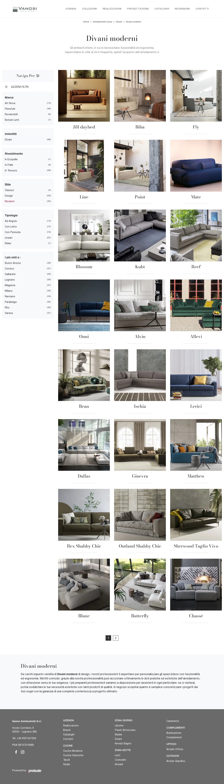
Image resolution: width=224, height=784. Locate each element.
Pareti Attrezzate (125, 730)
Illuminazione (173, 733)
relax (8, 243)
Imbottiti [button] (11, 134)
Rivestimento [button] (14, 153)
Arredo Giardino (175, 761)
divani (8, 139)
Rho (7, 307)
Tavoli (66, 759)
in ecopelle (11, 159)
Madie (118, 734)
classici (9, 190)
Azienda (70, 9)
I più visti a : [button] (13, 257)
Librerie (119, 725)
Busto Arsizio (13, 263)
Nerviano (10, 296)
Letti (117, 755)
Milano (9, 291)
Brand (66, 730)
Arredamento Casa (102, 22)
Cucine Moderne (72, 750)
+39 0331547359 (26, 738)
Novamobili (11, 114)
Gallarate (10, 274)
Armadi (119, 764)
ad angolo (11, 221)
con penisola (12, 232)
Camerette (172, 721)
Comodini (120, 759)
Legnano (10, 279)
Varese (9, 313)
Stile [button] (8, 184)
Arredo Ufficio (174, 749)
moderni (9, 201)
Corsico (9, 268)
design (9, 195)
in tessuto (11, 170)
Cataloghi (162, 9)
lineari (8, 237)
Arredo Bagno (123, 743)
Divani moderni (133, 22)
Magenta (10, 285)
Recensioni (182, 9)
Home (86, 22)
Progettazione (138, 9)
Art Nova (10, 103)
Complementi (174, 737)
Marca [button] (9, 97)
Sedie (66, 764)
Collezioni (89, 9)
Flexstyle (10, 108)
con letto (11, 226)
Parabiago (11, 302)
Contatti (202, 9)
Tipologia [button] (11, 215)
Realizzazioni (112, 9)
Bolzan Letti (12, 120)
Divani (119, 22)
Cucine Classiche (73, 755)
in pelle (9, 165)
